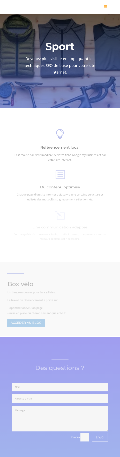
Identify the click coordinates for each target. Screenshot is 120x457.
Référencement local (60, 148)
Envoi (100, 437)
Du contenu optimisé (60, 188)
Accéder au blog (26, 323)
